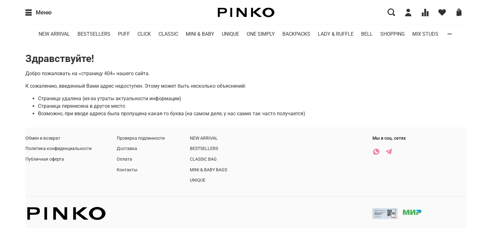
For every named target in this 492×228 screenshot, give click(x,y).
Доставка (127, 148)
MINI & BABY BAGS (208, 170)
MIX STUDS (425, 34)
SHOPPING (392, 34)
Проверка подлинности (141, 138)
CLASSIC (168, 34)
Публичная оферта (44, 159)
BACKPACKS (296, 34)
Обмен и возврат (42, 138)
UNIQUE (230, 34)
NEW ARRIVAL (54, 34)
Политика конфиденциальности (58, 148)
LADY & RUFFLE (336, 34)
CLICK (144, 34)
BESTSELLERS (94, 34)
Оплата (124, 159)
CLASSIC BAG (203, 159)
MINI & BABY (200, 34)
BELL (367, 34)
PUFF (124, 34)
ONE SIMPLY (261, 34)
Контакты (127, 170)
